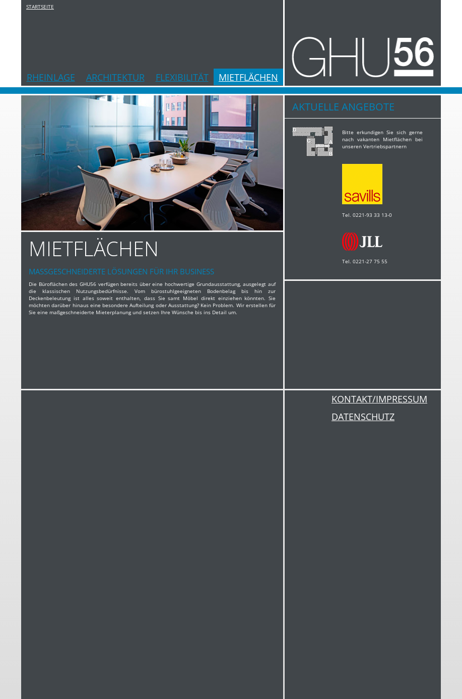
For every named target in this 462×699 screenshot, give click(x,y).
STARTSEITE (40, 6)
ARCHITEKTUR (115, 77)
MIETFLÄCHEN (248, 77)
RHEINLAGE (51, 77)
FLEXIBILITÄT (182, 77)
